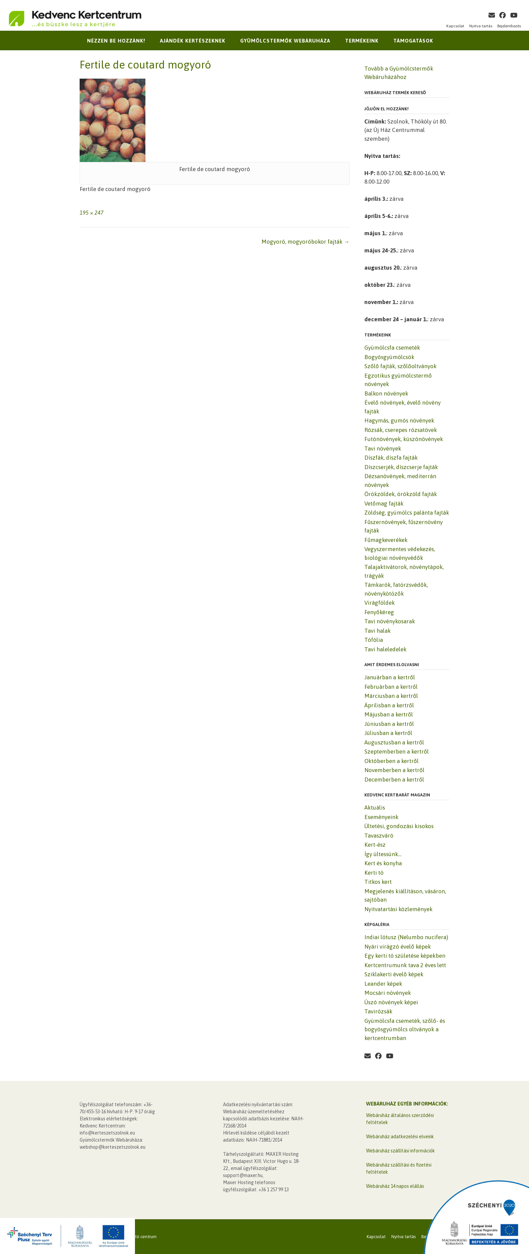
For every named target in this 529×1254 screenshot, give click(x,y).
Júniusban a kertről (389, 723)
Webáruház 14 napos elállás (395, 1186)
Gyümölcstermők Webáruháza (285, 41)
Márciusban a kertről (391, 695)
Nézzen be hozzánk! (116, 41)
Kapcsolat (455, 26)
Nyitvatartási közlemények (398, 909)
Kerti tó (374, 872)
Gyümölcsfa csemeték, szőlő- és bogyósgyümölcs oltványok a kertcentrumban (404, 1029)
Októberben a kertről (391, 761)
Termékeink (362, 41)
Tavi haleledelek (385, 649)
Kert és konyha (383, 863)
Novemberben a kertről (394, 770)
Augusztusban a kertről (394, 742)
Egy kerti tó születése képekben (404, 955)
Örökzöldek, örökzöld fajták (400, 494)
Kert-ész (375, 844)
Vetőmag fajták (383, 503)
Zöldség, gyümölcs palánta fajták (406, 512)
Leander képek (383, 983)
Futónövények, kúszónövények (403, 439)
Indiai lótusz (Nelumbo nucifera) (406, 937)
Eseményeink (381, 817)
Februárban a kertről (391, 686)
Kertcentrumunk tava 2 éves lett (405, 965)
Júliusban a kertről (388, 733)
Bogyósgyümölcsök (389, 357)
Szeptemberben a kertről (396, 751)
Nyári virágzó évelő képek (397, 946)
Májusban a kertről (388, 714)
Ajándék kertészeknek (192, 41)
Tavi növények (382, 448)
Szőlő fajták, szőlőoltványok (400, 366)
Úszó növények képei (391, 1002)
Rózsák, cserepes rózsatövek (400, 430)
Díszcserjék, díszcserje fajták (401, 467)
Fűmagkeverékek (386, 540)
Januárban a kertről (389, 677)
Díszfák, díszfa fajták (391, 457)
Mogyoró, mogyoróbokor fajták (305, 241)
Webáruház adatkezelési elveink (400, 1136)
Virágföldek (379, 602)
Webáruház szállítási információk (400, 1150)
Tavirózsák (378, 1011)
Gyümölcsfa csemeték (392, 347)
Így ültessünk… (382, 854)
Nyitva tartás (480, 26)
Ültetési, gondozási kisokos (399, 826)
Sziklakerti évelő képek (393, 974)
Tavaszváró (378, 835)
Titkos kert (378, 881)
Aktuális (374, 807)
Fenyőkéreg (379, 612)
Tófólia (373, 639)
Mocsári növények (387, 992)
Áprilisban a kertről (389, 705)
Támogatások (413, 41)
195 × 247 (92, 213)
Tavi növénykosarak (389, 621)
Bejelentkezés (509, 26)
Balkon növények (386, 393)
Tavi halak (377, 630)
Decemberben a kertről (394, 779)
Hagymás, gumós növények (399, 420)
